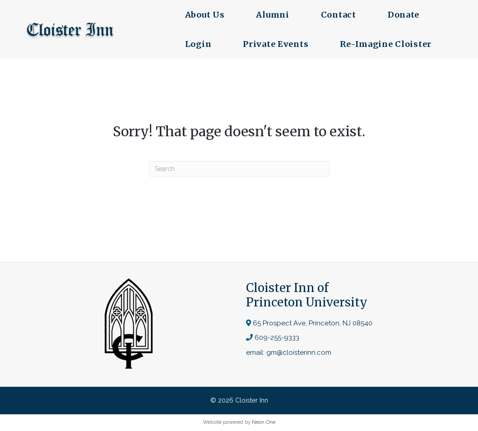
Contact (337, 14)
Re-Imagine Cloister (385, 44)
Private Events (275, 44)
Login (197, 44)
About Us (204, 14)
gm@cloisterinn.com (298, 352)
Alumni (271, 14)
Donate (402, 14)
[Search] (239, 168)
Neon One (263, 422)
